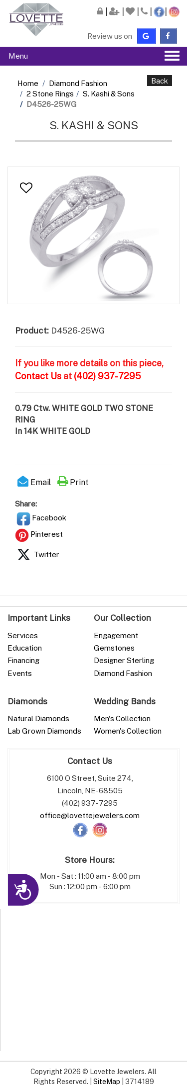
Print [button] (73, 482)
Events (19, 673)
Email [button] (34, 482)
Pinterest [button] (39, 533)
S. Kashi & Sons (109, 93)
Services (22, 635)
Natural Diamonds (38, 718)
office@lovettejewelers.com (90, 815)
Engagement (116, 635)
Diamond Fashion (78, 83)
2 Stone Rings (50, 93)
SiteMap (106, 1081)
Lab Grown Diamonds (44, 730)
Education (24, 647)
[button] (26, 187)
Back (159, 80)
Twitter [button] (37, 554)
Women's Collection (128, 730)
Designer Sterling (124, 660)
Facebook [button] (41, 517)
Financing (23, 660)
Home (27, 83)
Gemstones (114, 647)
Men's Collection (122, 718)
